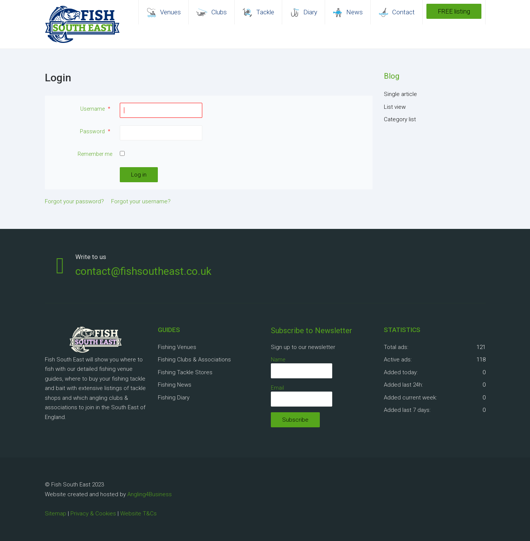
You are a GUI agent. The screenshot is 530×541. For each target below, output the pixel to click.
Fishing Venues (177, 347)
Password (96, 131)
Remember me (95, 154)
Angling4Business (149, 494)
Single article (400, 94)
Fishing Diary (173, 397)
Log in (139, 174)
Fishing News (174, 384)
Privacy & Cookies (93, 513)
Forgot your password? (74, 201)
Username (96, 109)
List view (395, 107)
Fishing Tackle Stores (185, 372)
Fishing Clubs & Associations (194, 359)
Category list (400, 119)
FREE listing (454, 11)
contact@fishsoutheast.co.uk (143, 271)
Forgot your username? (141, 201)
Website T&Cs (138, 513)
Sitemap (55, 513)
